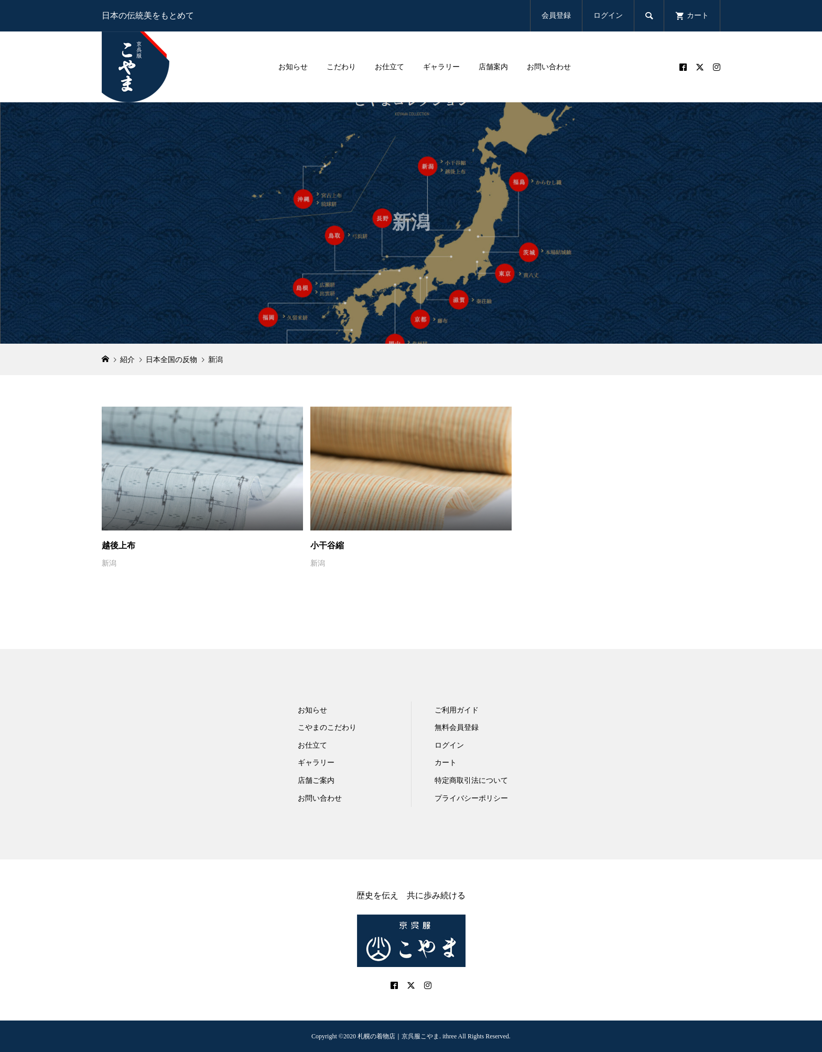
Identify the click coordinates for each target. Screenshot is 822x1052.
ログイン (608, 15)
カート (446, 763)
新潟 (109, 563)
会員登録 (556, 15)
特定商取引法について (471, 780)
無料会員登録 (457, 727)
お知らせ (293, 67)
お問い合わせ (549, 67)
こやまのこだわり (327, 727)
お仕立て (389, 67)
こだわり (341, 67)
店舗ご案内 (316, 780)
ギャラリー (441, 67)
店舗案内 (493, 67)
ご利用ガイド (457, 710)
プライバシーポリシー (471, 798)
